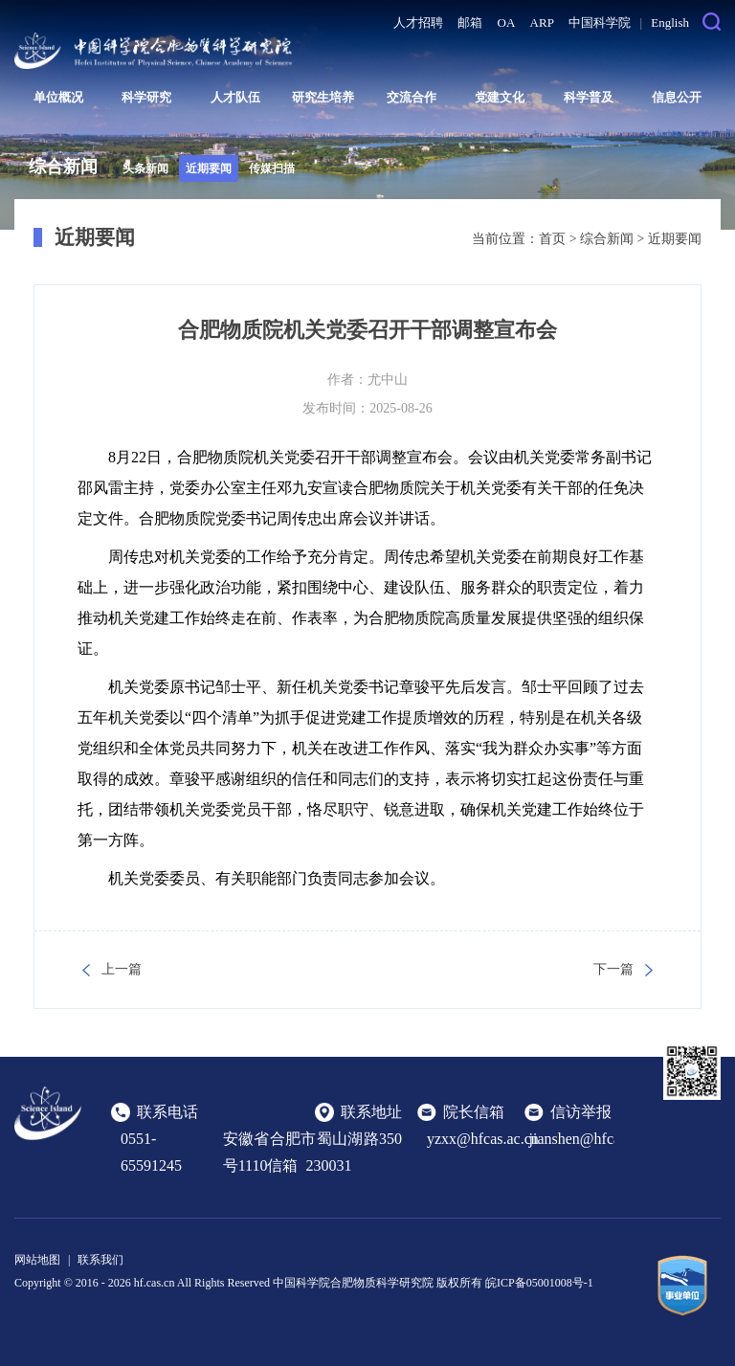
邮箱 (469, 22)
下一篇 (613, 969)
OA (507, 22)
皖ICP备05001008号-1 (539, 1282)
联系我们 (100, 1259)
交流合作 (411, 97)
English (670, 22)
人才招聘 (418, 22)
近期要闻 (209, 168)
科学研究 (146, 97)
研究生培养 (323, 97)
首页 (552, 239)
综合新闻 (607, 239)
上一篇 (121, 969)
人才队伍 (235, 97)
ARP (542, 22)
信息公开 (677, 97)
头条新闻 (145, 168)
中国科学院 (599, 22)
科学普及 (588, 97)
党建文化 (499, 97)
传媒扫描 (272, 168)
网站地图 (37, 1259)
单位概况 (58, 97)
